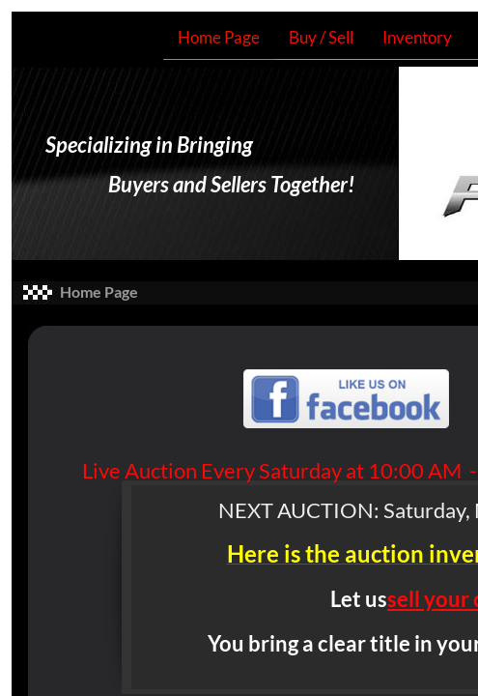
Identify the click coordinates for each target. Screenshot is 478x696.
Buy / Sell (321, 37)
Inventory (417, 37)
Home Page (219, 37)
